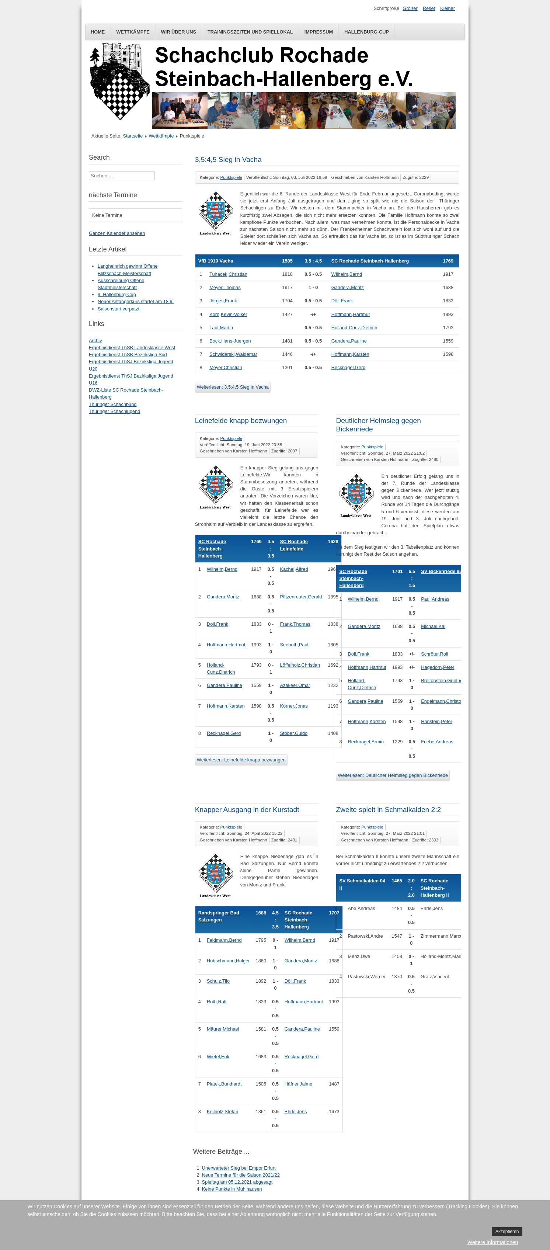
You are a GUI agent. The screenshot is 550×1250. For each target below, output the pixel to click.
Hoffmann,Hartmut (350, 314)
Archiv (95, 340)
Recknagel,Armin (366, 741)
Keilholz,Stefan (222, 1111)
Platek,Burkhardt (224, 1084)
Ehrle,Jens (296, 1111)
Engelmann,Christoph (443, 701)
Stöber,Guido (294, 733)
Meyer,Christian (225, 367)
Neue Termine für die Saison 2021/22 (241, 1175)
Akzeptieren (507, 1231)
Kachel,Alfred (294, 569)
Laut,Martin (221, 327)
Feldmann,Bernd (224, 940)
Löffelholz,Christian (300, 665)
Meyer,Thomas (225, 287)
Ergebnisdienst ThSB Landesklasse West (132, 347)
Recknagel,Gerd (348, 367)
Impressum (318, 32)
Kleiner (447, 8)
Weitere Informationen (492, 1242)
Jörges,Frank (223, 300)
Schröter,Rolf (434, 654)
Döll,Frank (342, 300)
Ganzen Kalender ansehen (117, 233)
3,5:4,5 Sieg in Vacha (228, 159)
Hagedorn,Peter (437, 667)
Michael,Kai (433, 626)
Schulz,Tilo (218, 981)
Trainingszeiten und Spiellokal (250, 32)
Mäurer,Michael (223, 1029)
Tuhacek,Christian (228, 274)
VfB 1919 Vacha (215, 261)
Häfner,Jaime (298, 1084)
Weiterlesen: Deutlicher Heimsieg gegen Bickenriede (393, 775)
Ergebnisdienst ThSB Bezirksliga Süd (128, 354)
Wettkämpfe (132, 32)
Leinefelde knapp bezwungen (241, 420)
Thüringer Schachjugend (114, 411)
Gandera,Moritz (347, 287)
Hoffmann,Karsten (350, 354)
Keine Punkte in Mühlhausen (232, 1189)
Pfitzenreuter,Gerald (301, 597)
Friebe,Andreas (437, 741)
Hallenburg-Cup (366, 32)
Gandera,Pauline (349, 341)
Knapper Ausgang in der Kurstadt (247, 809)
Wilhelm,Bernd (346, 274)
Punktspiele (231, 177)
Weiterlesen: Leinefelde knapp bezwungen (241, 760)
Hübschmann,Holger (228, 960)
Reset (429, 8)
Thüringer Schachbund (112, 404)
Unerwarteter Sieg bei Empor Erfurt (239, 1168)
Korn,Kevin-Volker (228, 314)
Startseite (133, 136)
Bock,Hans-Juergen (230, 341)
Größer (410, 8)
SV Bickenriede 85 (441, 571)
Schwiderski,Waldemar (233, 354)
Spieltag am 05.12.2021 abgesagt (237, 1182)
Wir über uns (178, 32)
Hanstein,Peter (436, 721)
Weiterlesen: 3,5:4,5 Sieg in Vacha (233, 387)
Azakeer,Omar (295, 685)
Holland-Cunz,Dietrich (354, 327)
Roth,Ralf (216, 1001)
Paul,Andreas (435, 599)
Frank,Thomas (295, 624)
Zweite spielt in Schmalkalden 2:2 (388, 809)
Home (98, 32)
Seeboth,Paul (294, 644)
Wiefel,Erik (218, 1056)
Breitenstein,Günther (442, 680)
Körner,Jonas (294, 706)
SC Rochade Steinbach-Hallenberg (370, 261)
